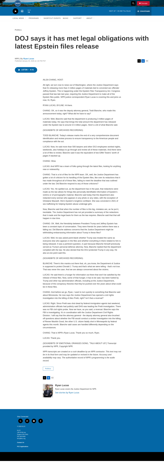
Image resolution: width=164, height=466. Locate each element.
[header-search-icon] (134, 6)
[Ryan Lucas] (48, 395)
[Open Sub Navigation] (26, 23)
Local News (18, 23)
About (89, 23)
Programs (34, 23)
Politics (18, 35)
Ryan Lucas (28, 64)
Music (66, 23)
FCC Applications (22, 451)
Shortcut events (52, 23)
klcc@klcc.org (21, 443)
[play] (15, 16)
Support (77, 23)
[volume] (22, 16)
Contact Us (20, 447)
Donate (145, 6)
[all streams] (143, 16)
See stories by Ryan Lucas (67, 397)
